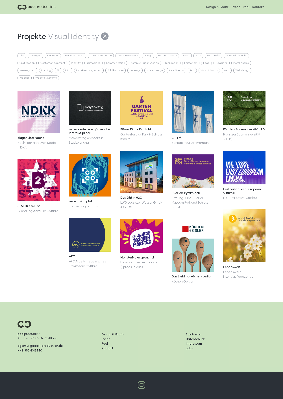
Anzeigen (35, 56)
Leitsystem (190, 63)
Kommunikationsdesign (145, 63)
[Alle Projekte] (105, 37)
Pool (246, 6)
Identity (76, 63)
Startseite (193, 334)
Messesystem (27, 70)
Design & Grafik (217, 6)
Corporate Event (128, 56)
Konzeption (171, 63)
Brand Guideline (74, 56)
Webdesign (242, 70)
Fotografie (213, 56)
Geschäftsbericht (236, 56)
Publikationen (116, 70)
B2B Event (53, 56)
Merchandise (241, 63)
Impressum (194, 343)
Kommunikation (115, 63)
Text (192, 70)
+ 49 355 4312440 (30, 350)
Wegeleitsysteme (46, 78)
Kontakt (258, 6)
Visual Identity (209, 70)
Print (67, 70)
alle (21, 56)
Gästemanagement (52, 63)
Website (24, 78)
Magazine (221, 63)
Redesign (135, 70)
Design (148, 56)
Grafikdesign (27, 63)
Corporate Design (101, 56)
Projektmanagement (89, 70)
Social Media (176, 70)
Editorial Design (167, 56)
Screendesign (154, 70)
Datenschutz (195, 339)
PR (58, 70)
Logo (206, 63)
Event (236, 6)
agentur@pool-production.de (40, 345)
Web (226, 70)
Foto (198, 56)
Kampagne (93, 63)
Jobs (189, 348)
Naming (46, 70)
